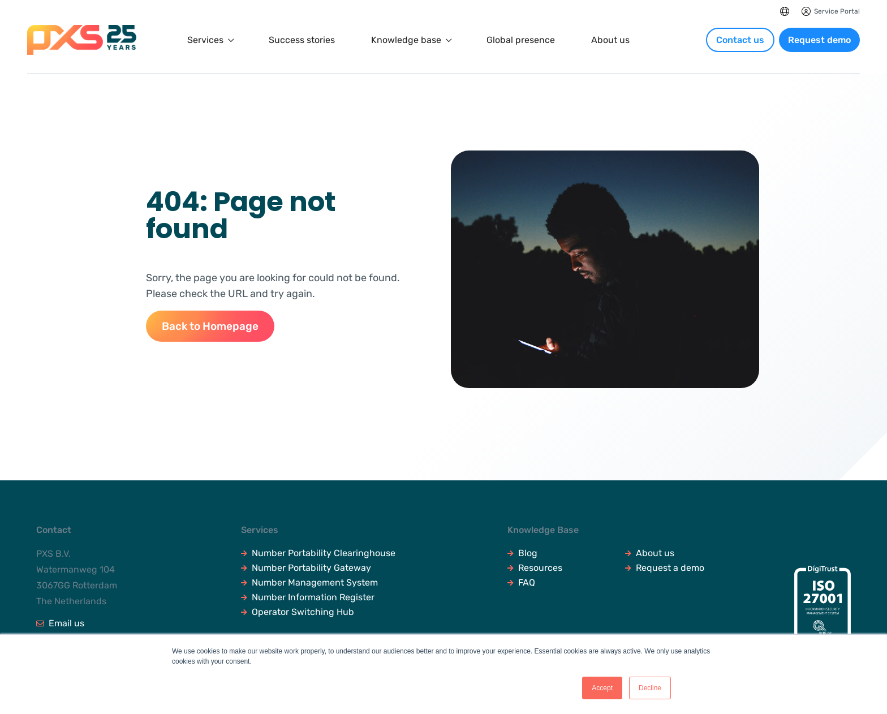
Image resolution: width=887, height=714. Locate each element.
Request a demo (664, 568)
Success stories (302, 40)
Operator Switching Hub (297, 612)
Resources (534, 568)
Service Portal (837, 11)
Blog (522, 553)
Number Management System (309, 582)
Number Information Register (307, 597)
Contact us (740, 40)
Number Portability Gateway (306, 568)
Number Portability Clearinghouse (318, 553)
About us (610, 40)
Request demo (819, 40)
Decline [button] (650, 688)
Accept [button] (602, 688)
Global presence (520, 40)
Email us (60, 623)
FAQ (521, 582)
